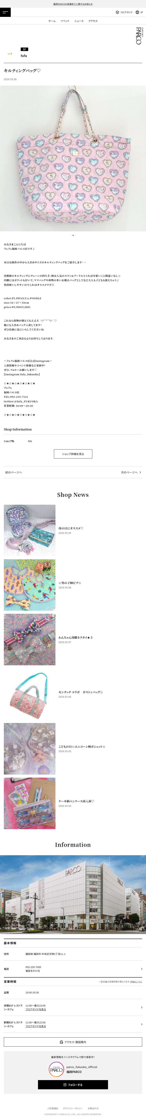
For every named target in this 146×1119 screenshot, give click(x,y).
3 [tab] (75, 235)
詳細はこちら (136, 981)
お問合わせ (93, 1108)
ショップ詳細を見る (73, 454)
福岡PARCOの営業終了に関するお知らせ (73, 3)
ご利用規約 (52, 1108)
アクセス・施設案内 (75, 1042)
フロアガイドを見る (36, 1009)
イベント (65, 21)
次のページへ (129, 472)
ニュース (78, 21)
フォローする (75, 1085)
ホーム (52, 21)
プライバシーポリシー (73, 1108)
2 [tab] (73, 235)
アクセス (92, 21)
